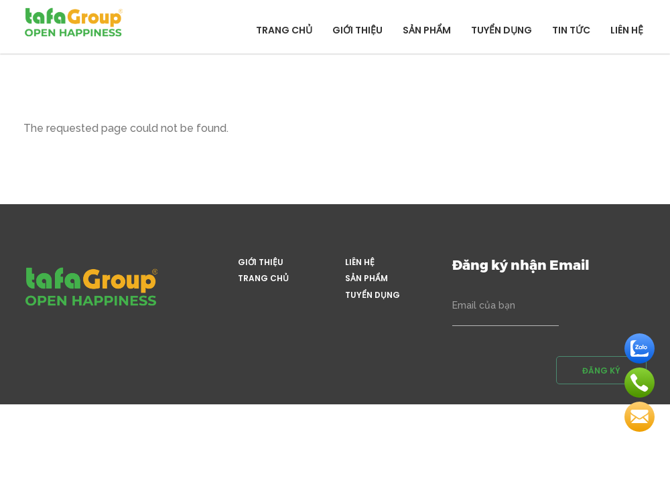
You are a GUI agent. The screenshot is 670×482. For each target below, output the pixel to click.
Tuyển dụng (501, 30)
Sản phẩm (427, 30)
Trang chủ (284, 30)
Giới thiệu (357, 30)
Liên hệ (626, 30)
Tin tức (571, 30)
